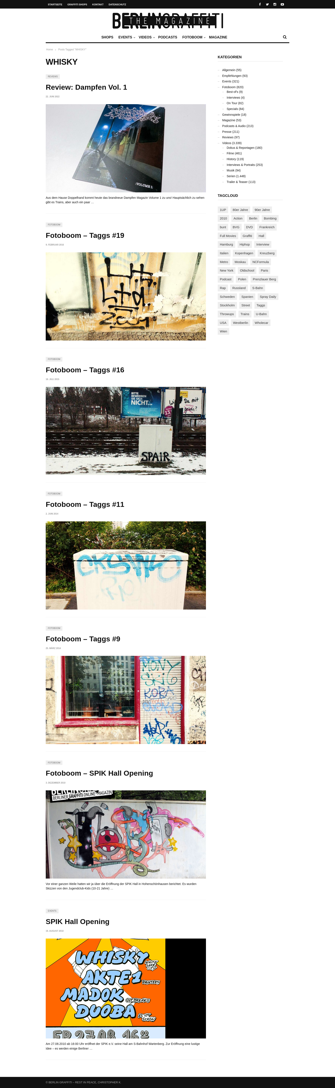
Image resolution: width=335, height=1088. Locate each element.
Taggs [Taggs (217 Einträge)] (261, 305)
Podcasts (167, 37)
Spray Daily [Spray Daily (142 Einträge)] (268, 296)
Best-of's (232, 92)
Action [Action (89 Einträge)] (238, 218)
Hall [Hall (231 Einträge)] (261, 236)
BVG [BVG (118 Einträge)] (236, 227)
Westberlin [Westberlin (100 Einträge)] (240, 323)
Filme (230, 153)
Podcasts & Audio (234, 126)
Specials (232, 109)
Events (126, 37)
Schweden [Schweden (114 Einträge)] (227, 296)
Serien (231, 176)
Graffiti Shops (77, 4)
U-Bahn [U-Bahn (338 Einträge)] (261, 314)
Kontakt (98, 4)
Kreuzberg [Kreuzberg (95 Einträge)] (267, 253)
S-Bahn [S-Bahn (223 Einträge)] (257, 288)
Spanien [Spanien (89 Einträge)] (247, 296)
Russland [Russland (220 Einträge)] (239, 288)
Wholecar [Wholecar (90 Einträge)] (261, 323)
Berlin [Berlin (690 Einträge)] (253, 218)
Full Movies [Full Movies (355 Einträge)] (228, 236)
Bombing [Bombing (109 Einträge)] (270, 218)
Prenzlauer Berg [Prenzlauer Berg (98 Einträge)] (264, 279)
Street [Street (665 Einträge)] (245, 305)
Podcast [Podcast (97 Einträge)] (225, 279)
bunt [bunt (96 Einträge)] (223, 227)
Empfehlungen (231, 76)
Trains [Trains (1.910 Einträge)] (245, 314)
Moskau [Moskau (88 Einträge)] (240, 262)
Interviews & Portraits (241, 165)
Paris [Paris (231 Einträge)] (264, 270)
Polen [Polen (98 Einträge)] (242, 279)
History (231, 159)
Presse (227, 131)
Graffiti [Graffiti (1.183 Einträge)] (247, 236)
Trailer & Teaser (237, 182)
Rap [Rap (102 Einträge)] (223, 288)
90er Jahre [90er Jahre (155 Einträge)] (262, 210)
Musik (231, 170)
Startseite (55, 4)
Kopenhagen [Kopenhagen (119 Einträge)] (244, 253)
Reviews (53, 76)
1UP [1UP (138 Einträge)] (223, 210)
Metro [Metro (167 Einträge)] (224, 262)
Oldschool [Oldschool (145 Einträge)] (247, 270)
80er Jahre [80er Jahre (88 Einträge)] (240, 210)
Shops (107, 37)
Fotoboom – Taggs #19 (85, 235)
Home (49, 49)
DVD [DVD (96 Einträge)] (249, 227)
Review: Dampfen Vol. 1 (86, 87)
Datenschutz (117, 4)
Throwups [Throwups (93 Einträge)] (227, 314)
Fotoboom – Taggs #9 (83, 639)
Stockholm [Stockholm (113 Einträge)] (227, 305)
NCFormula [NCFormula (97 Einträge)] (261, 262)
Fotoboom (193, 37)
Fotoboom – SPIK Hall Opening (99, 773)
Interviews (233, 97)
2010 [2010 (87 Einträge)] (223, 218)
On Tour (232, 103)
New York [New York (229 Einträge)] (226, 270)
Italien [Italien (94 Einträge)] (224, 253)
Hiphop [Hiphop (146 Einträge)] (245, 244)
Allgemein (228, 70)
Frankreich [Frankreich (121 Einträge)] (267, 227)
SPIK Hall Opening (77, 921)
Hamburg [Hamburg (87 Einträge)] (226, 244)
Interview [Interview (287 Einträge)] (262, 244)
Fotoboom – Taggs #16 (85, 370)
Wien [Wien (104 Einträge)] (223, 331)
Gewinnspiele (231, 114)
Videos (146, 37)
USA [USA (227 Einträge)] (223, 323)
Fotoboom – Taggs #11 (85, 504)
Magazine (218, 37)
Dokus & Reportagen (240, 147)
